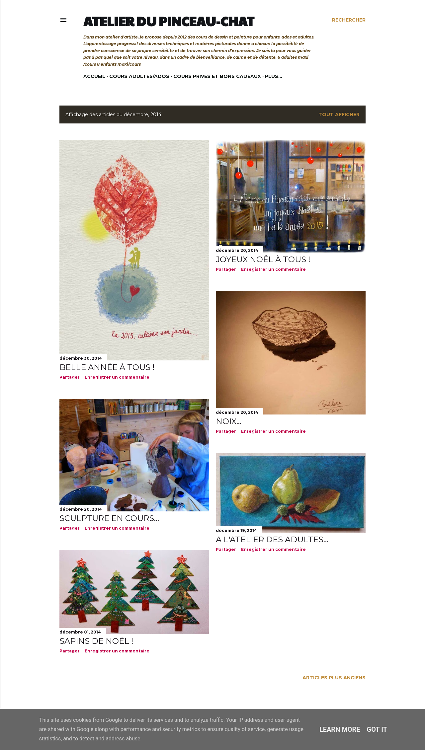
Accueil (94, 76)
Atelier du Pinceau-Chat (168, 21)
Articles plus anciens (334, 678)
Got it (377, 729)
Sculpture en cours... (109, 518)
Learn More (339, 729)
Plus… (273, 76)
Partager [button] (69, 377)
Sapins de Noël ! (96, 641)
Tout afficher (339, 114)
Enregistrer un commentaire (117, 377)
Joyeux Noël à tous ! (263, 259)
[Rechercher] (349, 20)
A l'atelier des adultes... (272, 539)
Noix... (228, 421)
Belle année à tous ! (107, 367)
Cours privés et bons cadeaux (217, 76)
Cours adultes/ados (139, 76)
